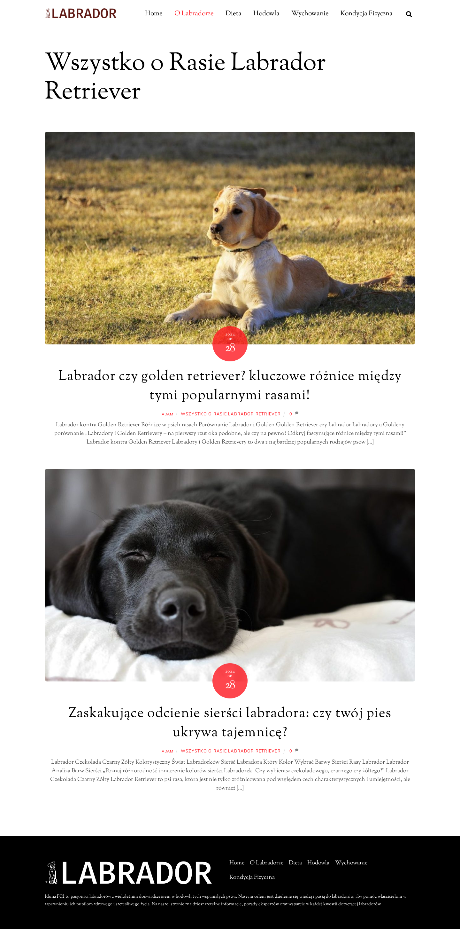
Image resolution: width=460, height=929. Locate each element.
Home (154, 14)
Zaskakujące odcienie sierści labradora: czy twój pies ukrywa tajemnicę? (230, 723)
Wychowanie (310, 14)
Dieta (233, 14)
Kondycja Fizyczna (367, 14)
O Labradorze (194, 14)
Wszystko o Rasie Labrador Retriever (231, 413)
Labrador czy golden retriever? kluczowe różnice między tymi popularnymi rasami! (230, 386)
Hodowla (266, 14)
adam (167, 414)
